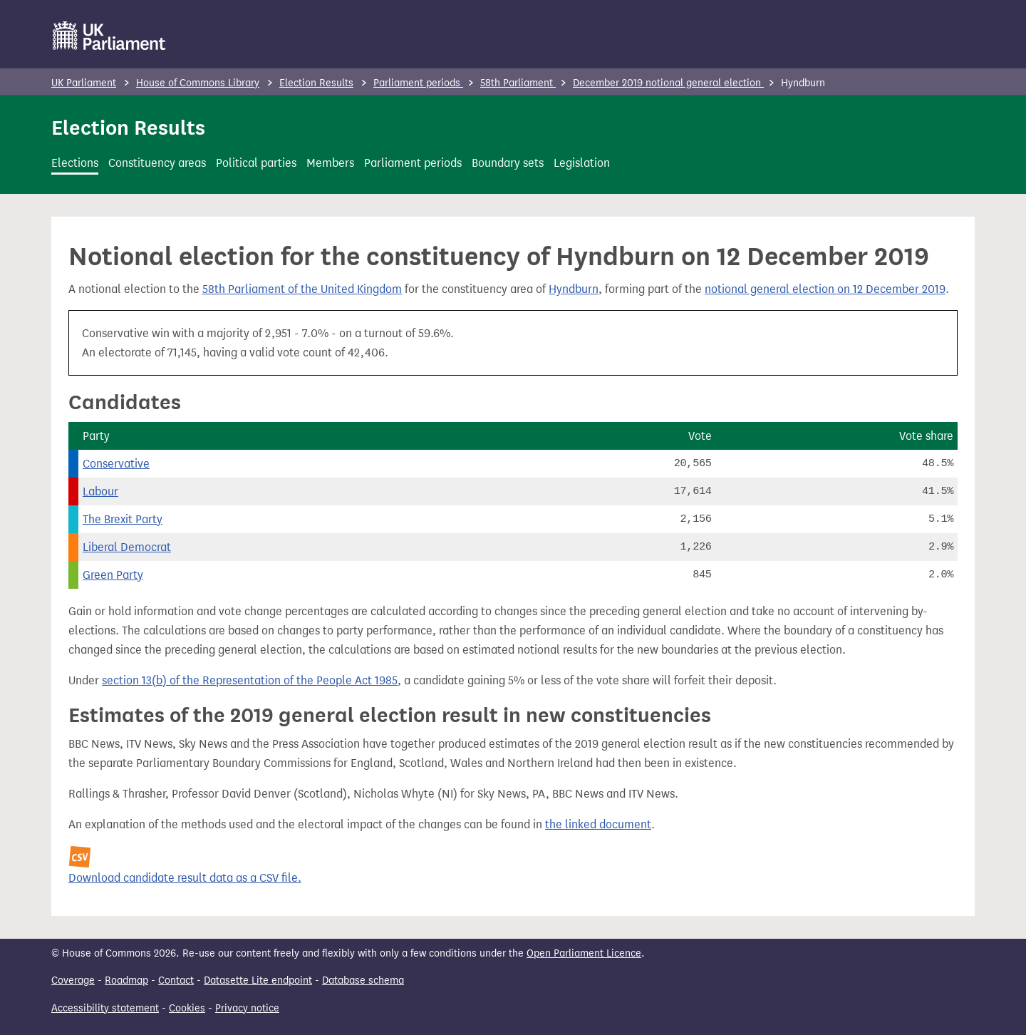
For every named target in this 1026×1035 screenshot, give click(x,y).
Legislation (582, 163)
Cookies (187, 1008)
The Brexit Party (122, 519)
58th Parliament (518, 83)
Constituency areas (157, 163)
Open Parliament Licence (584, 953)
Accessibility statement (105, 1008)
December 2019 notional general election (668, 83)
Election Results (316, 83)
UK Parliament (83, 83)
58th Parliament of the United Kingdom (302, 289)
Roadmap (126, 980)
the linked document (598, 824)
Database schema (363, 980)
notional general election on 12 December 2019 (825, 289)
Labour (100, 491)
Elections (74, 163)
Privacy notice (247, 1008)
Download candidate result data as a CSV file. (184, 878)
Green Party (113, 575)
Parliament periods (418, 83)
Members (330, 163)
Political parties (256, 163)
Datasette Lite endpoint (258, 980)
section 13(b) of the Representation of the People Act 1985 (250, 680)
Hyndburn (573, 289)
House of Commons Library (197, 83)
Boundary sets (508, 163)
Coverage (73, 980)
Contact (176, 980)
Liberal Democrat (127, 547)
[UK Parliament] (109, 35)
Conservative (116, 463)
